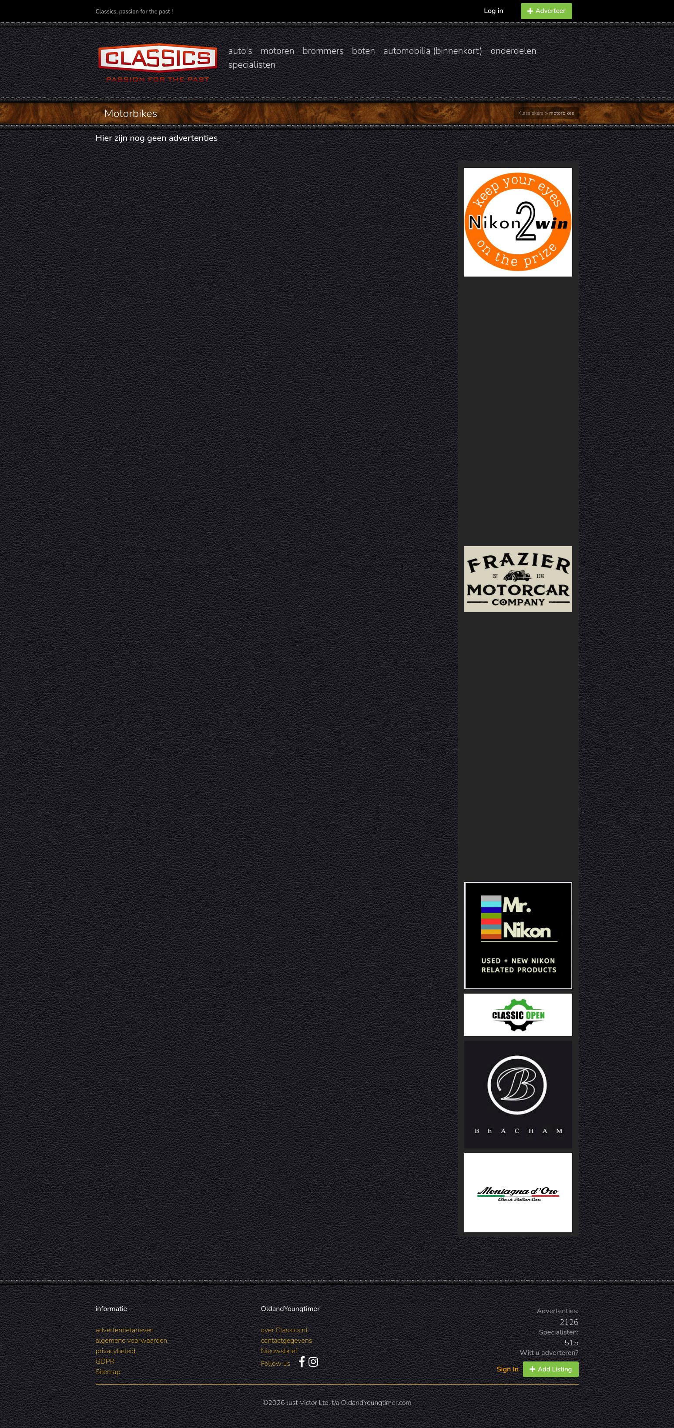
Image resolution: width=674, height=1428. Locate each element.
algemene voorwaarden (132, 1340)
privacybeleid (116, 1351)
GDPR (105, 1361)
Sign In (508, 1369)
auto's (240, 51)
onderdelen (513, 51)
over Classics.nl (284, 1330)
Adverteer (546, 11)
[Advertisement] (518, 411)
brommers (322, 51)
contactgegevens (286, 1340)
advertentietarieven (125, 1330)
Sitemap (108, 1372)
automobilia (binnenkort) (432, 51)
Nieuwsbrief (279, 1351)
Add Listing (551, 1369)
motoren (277, 51)
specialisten (252, 65)
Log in (493, 11)
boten (363, 51)
